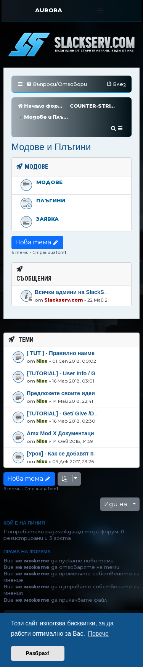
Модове (49, 160)
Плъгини (50, 178)
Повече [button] (98, 633)
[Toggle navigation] (100, 10)
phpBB (70, 611)
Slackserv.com (63, 277)
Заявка (47, 196)
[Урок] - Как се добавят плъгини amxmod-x (84, 431)
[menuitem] (56, 84)
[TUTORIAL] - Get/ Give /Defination (72, 391)
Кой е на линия (24, 500)
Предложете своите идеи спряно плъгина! (84, 371)
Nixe (42, 338)
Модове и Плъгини (51, 124)
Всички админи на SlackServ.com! (81, 269)
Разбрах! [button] (38, 653)
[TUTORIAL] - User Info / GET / (66, 350)
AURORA (48, 10)
